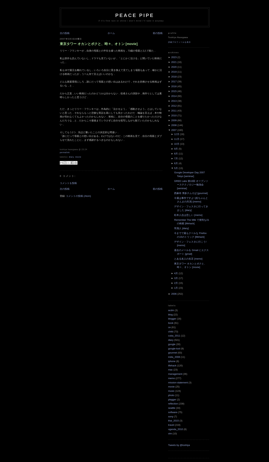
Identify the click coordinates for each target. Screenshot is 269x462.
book (170, 323)
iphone (171, 361)
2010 (174, 115)
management (175, 374)
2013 (174, 101)
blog (170, 314)
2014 (174, 96)
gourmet (172, 352)
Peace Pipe (134, 15)
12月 (176, 134)
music (171, 391)
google (171, 344)
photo (171, 395)
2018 (174, 76)
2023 (174, 57)
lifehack (172, 365)
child (170, 331)
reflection (173, 403)
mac (170, 369)
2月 (176, 283)
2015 (174, 91)
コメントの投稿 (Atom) (78, 196)
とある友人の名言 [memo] (188, 258)
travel (171, 425)
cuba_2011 (174, 335)
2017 (174, 81)
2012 (174, 105)
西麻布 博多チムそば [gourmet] (191, 193)
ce (169, 327)
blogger (172, 318)
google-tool (174, 348)
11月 (176, 139)
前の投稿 (158, 33)
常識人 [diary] (181, 228)
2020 (174, 67)
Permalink (65, 152)
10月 (176, 143)
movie (78, 157)
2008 (174, 125)
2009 (174, 120)
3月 (176, 278)
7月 (176, 158)
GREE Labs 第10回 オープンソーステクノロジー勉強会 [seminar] (191, 185)
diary (71, 157)
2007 (174, 130)
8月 (176, 153)
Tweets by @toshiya (179, 445)
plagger (172, 399)
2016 (174, 86)
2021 (174, 62)
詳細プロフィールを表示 (179, 42)
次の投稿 (64, 33)
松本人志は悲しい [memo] (188, 215)
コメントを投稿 (68, 183)
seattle (171, 408)
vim (170, 433)
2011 (174, 110)
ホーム (111, 33)
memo (171, 378)
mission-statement (178, 382)
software (172, 412)
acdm (171, 310)
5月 (176, 168)
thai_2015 (173, 420)
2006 (174, 293)
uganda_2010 (175, 429)
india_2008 (174, 357)
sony (170, 416)
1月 (176, 287)
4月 (176, 273)
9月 (176, 148)
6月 (176, 163)
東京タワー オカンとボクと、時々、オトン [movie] (99, 44)
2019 (174, 71)
